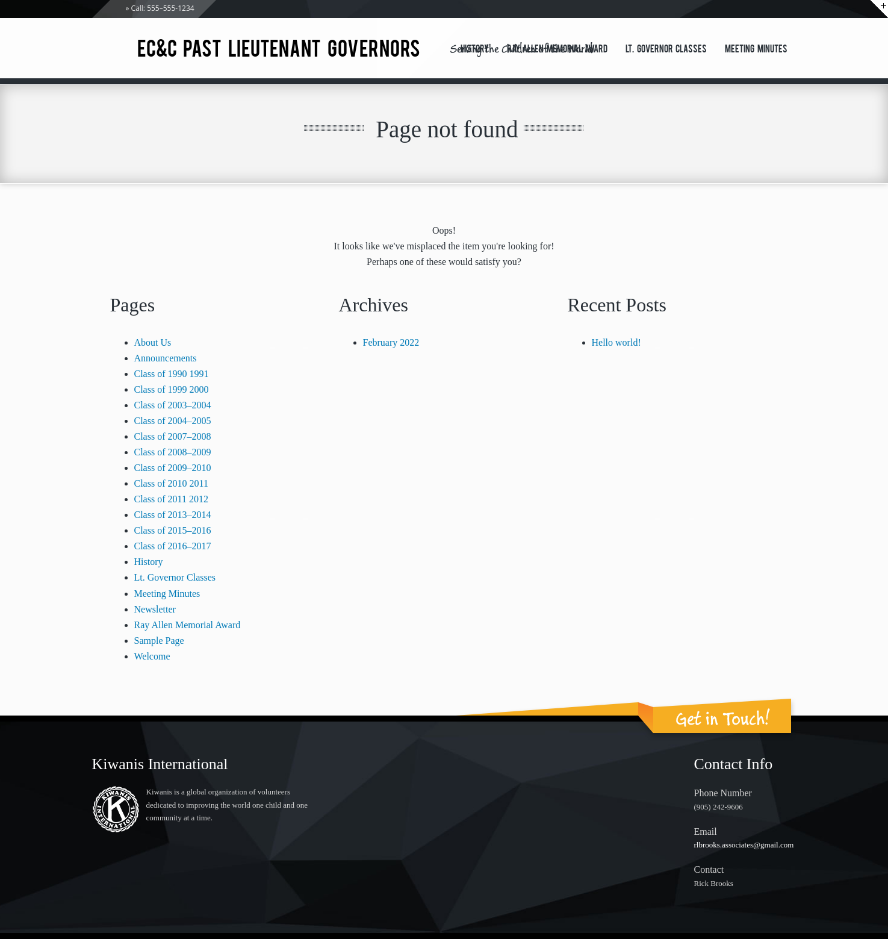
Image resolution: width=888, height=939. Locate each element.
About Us (153, 342)
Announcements (165, 358)
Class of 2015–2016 (172, 530)
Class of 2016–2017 (172, 546)
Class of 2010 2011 (171, 483)
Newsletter (155, 609)
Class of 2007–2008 (172, 436)
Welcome (152, 656)
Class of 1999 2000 (171, 389)
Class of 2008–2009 (172, 452)
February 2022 (391, 342)
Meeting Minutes (756, 50)
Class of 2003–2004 (172, 405)
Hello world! (616, 342)
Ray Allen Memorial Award (557, 50)
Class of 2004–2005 (172, 421)
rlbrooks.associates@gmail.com (744, 844)
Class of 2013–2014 (172, 515)
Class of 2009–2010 (172, 468)
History (475, 50)
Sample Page (159, 640)
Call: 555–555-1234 (162, 8)
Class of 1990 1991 (171, 374)
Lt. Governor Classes (666, 50)
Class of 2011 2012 (171, 499)
